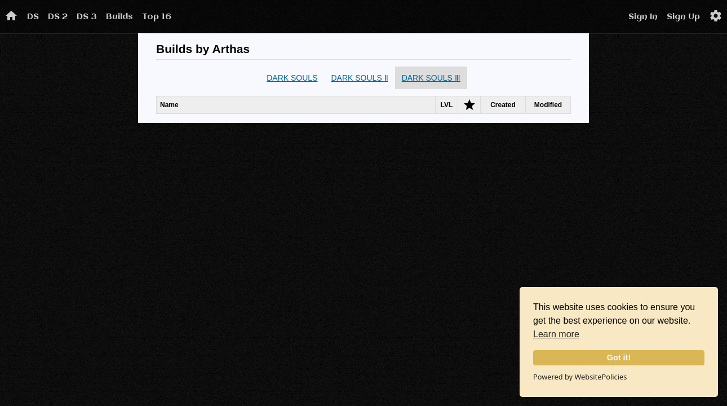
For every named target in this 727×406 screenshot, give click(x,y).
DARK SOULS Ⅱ (359, 77)
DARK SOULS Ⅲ (431, 77)
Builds (119, 16)
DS (33, 16)
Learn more (556, 334)
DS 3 (87, 16)
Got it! (619, 357)
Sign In (643, 16)
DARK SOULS (292, 77)
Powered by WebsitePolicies (580, 377)
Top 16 (156, 16)
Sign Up (683, 16)
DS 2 (58, 16)
